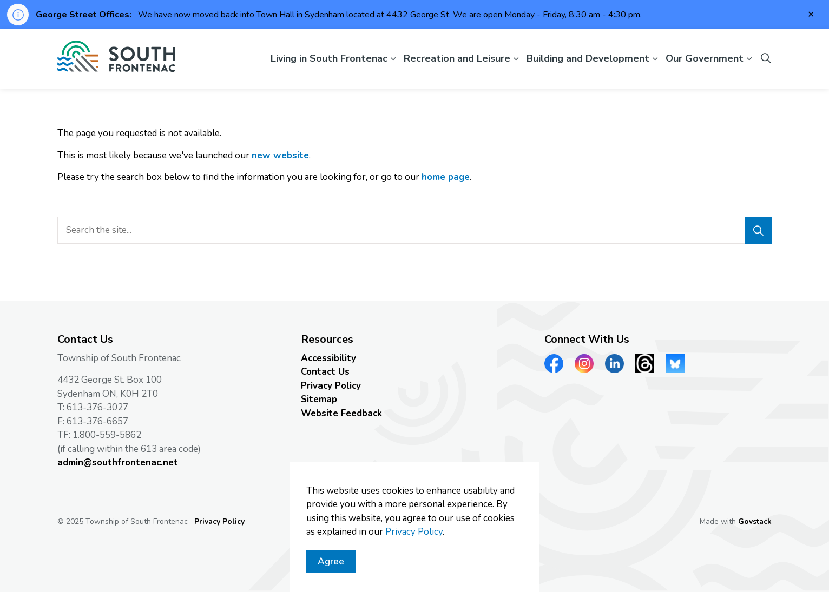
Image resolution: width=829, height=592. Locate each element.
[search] (411, 230)
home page (446, 177)
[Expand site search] (766, 58)
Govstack (755, 521)
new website (280, 155)
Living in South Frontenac (329, 58)
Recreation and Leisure (457, 58)
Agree (331, 566)
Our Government (705, 58)
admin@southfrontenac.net (117, 462)
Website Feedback (341, 413)
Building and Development (588, 58)
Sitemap (319, 399)
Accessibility (328, 358)
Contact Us (325, 371)
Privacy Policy (331, 386)
